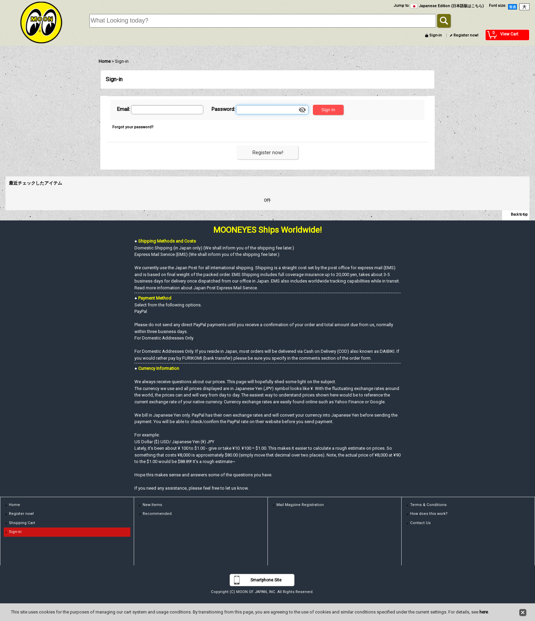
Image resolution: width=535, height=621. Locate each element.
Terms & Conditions (428, 505)
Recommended (157, 513)
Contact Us (420, 523)
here (483, 612)
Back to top (519, 214)
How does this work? (429, 513)
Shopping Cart (22, 523)
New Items (152, 505)
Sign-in (435, 35)
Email (123, 109)
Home (14, 505)
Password (222, 109)
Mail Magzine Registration (300, 505)
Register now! (465, 35)
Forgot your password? (133, 127)
